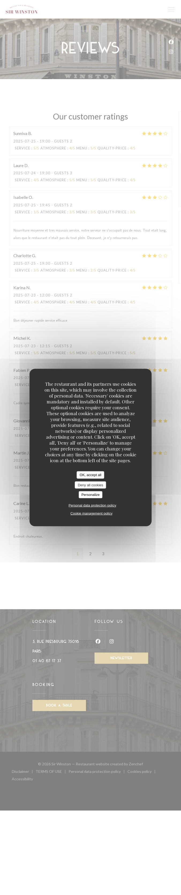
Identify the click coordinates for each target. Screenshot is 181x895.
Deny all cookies (90, 485)
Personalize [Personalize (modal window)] (90, 495)
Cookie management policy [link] (91, 513)
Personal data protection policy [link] (92, 505)
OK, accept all (90, 475)
